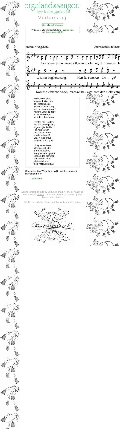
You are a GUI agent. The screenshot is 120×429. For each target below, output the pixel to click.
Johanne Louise (73, 202)
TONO (40, 194)
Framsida (37, 178)
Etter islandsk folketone (52, 25)
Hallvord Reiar (42, 202)
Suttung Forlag (55, 191)
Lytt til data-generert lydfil (52, 32)
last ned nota (68, 30)
